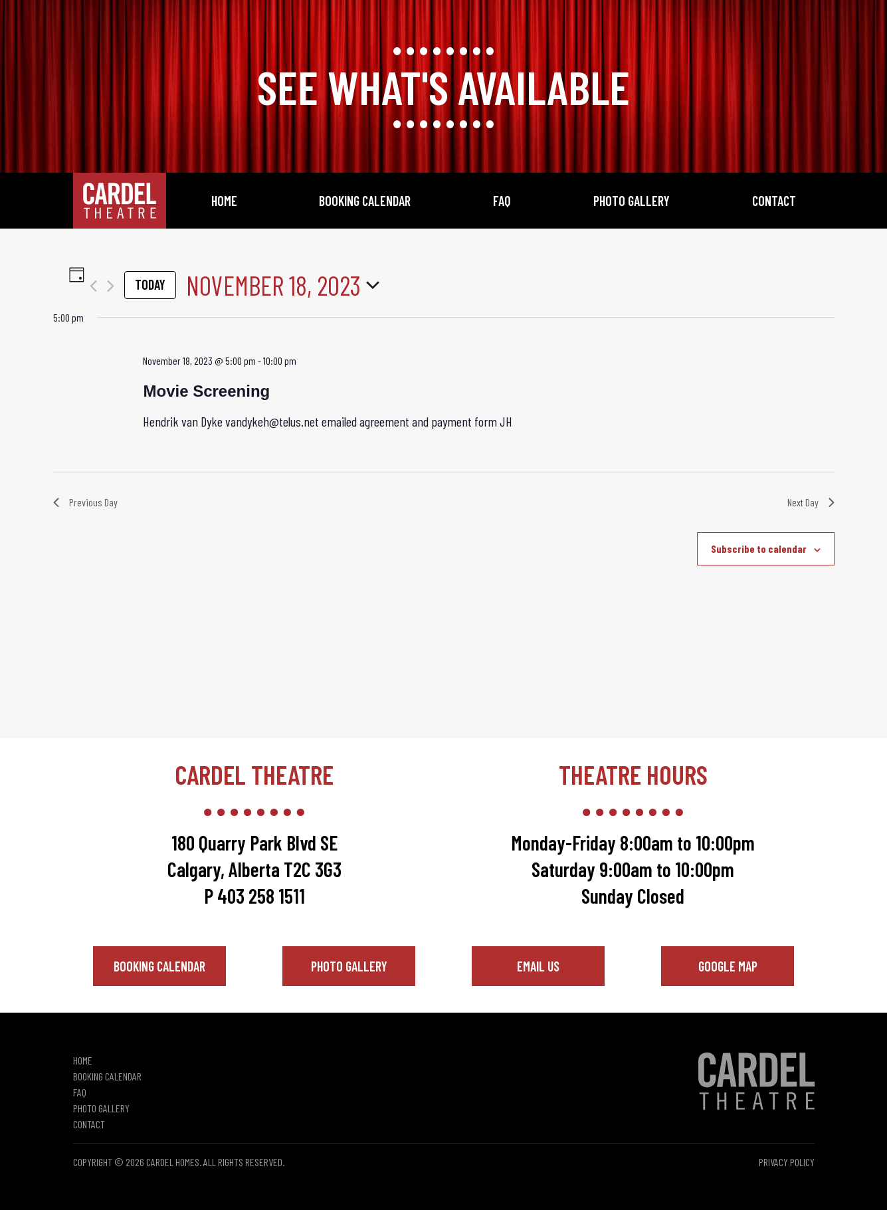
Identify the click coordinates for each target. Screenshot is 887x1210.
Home (224, 201)
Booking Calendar (365, 201)
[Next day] (110, 286)
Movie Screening (206, 391)
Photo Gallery (631, 201)
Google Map (727, 966)
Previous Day (85, 502)
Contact (774, 201)
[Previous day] (93, 286)
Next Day (811, 502)
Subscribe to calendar (759, 548)
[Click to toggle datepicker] (282, 285)
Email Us (538, 966)
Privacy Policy (787, 1162)
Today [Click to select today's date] (150, 284)
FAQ (502, 201)
